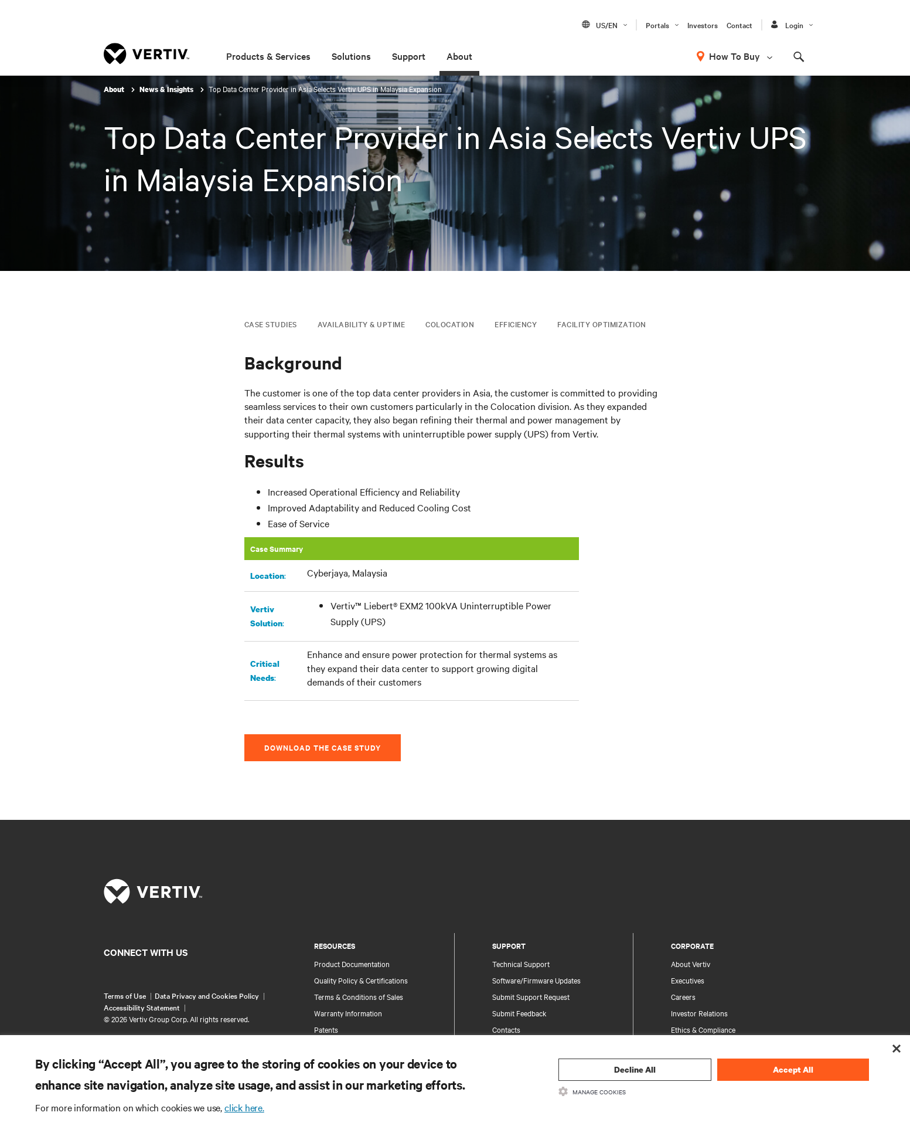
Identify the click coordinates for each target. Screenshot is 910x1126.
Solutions (351, 55)
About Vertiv (690, 963)
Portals (657, 24)
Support (408, 55)
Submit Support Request (531, 996)
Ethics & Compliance (703, 1029)
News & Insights (167, 89)
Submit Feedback (519, 1013)
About (459, 55)
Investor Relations (699, 1013)
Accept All (793, 1069)
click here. (244, 1107)
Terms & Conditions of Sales (358, 996)
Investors (702, 24)
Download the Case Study (322, 747)
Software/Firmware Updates (536, 980)
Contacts (506, 1029)
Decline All (635, 1069)
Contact (739, 24)
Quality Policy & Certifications (361, 980)
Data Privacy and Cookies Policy (207, 995)
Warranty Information (348, 1013)
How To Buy (734, 55)
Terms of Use (125, 995)
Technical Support (521, 963)
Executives (687, 980)
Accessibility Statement (142, 1007)
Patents (326, 1029)
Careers (683, 996)
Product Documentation (352, 963)
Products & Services (268, 55)
